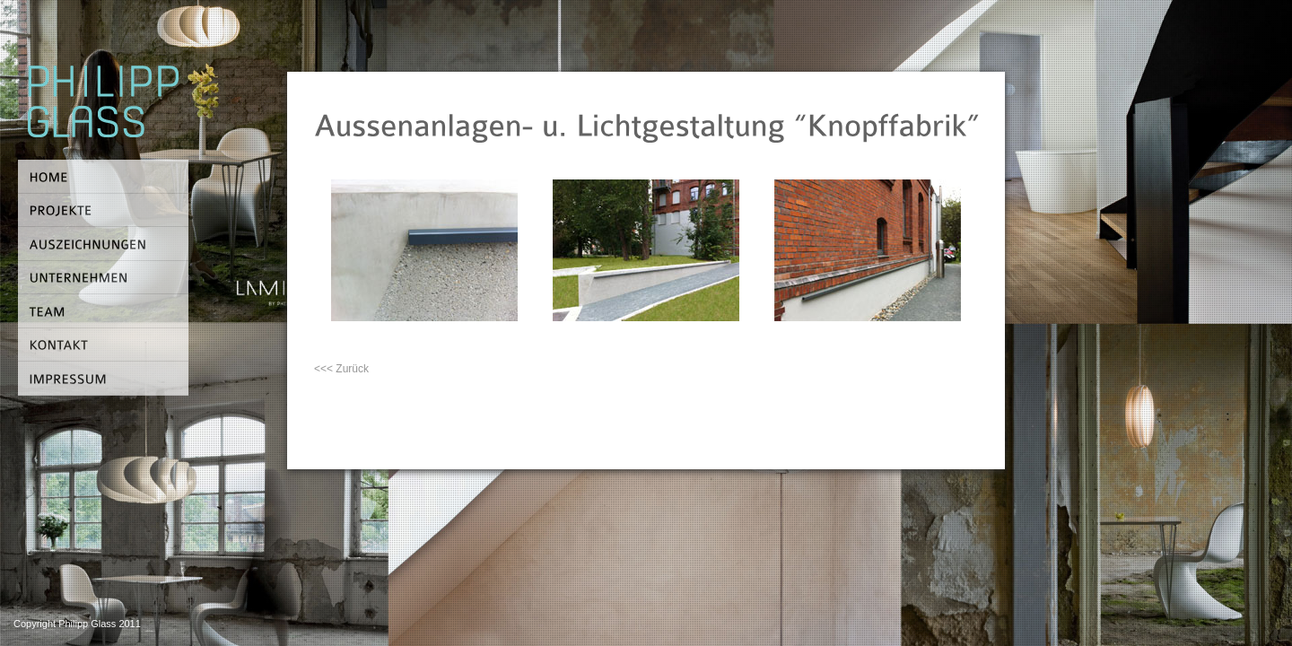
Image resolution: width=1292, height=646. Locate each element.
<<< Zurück (341, 368)
